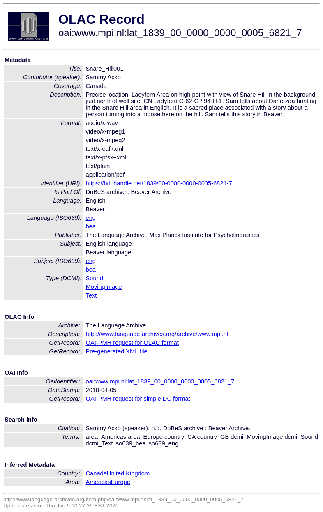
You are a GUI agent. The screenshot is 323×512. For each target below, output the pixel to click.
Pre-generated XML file (117, 351)
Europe (120, 482)
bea (91, 226)
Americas (98, 482)
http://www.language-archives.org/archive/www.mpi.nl (157, 334)
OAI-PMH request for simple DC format (138, 398)
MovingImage (104, 287)
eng (91, 217)
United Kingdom (128, 473)
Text (91, 295)
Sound (94, 278)
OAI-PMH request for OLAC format (132, 342)
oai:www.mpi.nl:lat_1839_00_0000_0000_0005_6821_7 (160, 381)
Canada (96, 473)
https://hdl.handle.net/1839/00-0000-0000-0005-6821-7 (159, 183)
